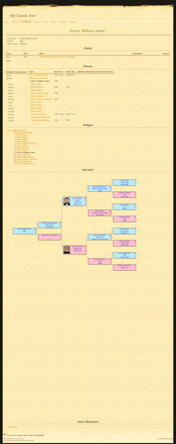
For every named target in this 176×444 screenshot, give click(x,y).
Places (46, 22)
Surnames (37, 22)
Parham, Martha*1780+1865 (124, 219)
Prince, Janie (36, 84)
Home (6, 22)
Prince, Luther (36, 111)
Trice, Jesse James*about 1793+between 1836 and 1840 (100, 237)
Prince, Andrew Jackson (38, 75)
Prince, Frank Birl (38, 114)
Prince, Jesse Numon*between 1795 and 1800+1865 (99, 188)
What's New (15, 22)
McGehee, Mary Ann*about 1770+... (124, 267)
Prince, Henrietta (37, 96)
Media (53, 22)
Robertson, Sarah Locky (38, 78)
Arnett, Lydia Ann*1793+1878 (99, 261)
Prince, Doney (36, 108)
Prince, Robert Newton (40, 120)
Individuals (26, 22)
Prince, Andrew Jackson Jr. (41, 99)
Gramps (16, 439)
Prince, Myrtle (36, 90)
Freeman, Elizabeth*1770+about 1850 (124, 194)
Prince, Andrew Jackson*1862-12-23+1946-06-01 (49, 225)
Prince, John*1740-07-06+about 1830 (124, 182)
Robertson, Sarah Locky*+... (49, 237)
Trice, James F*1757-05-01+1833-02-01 (124, 231)
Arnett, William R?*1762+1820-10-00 (124, 255)
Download (72, 22)
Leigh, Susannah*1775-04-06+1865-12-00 (124, 243)
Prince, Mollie (36, 102)
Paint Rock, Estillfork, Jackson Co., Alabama (57, 57)
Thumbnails (62, 22)
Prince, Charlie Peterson (40, 117)
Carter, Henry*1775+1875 (124, 207)
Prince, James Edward (39, 93)
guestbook (40, 435)
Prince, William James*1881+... (24, 231)
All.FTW (14, 427)
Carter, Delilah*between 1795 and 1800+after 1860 (99, 213)
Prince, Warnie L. (37, 87)
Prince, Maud (36, 105)
